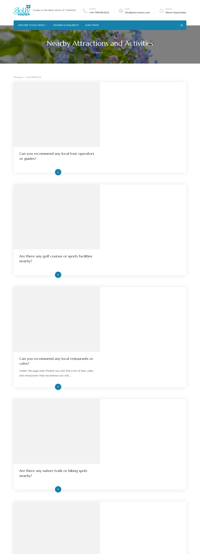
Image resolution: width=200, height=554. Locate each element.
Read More (138, 146)
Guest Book (92, 25)
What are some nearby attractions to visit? (140, 472)
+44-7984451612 (99, 12)
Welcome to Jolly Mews (31, 25)
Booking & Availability (66, 25)
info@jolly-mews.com (137, 12)
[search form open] (181, 25)
